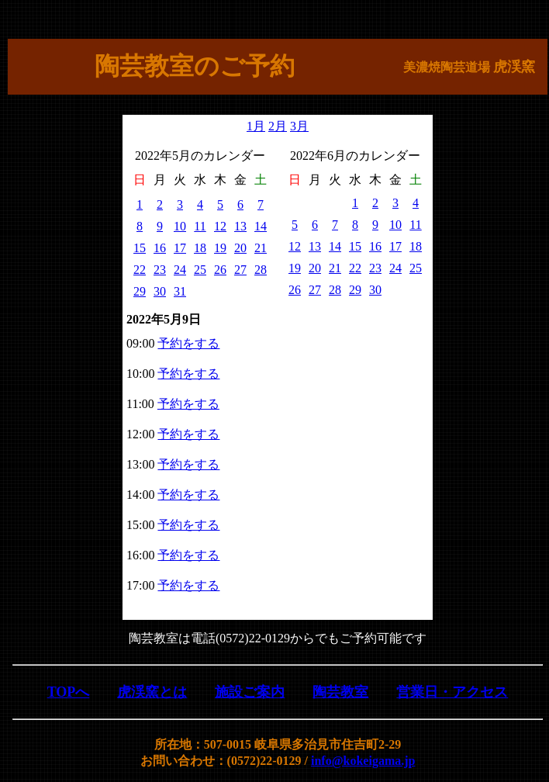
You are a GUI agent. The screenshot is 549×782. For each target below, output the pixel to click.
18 (200, 247)
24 (180, 269)
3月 (299, 126)
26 (220, 269)
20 (240, 247)
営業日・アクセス (452, 692)
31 (180, 291)
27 (240, 269)
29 (139, 291)
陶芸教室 (340, 692)
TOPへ (68, 692)
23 (160, 269)
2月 (277, 126)
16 (160, 247)
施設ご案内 (250, 692)
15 (139, 247)
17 (180, 247)
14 (260, 226)
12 (220, 226)
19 (220, 247)
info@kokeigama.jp (363, 760)
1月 (256, 126)
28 (260, 269)
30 (160, 291)
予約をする (188, 343)
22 (139, 269)
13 (240, 226)
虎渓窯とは (152, 692)
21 (260, 247)
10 (180, 226)
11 (199, 226)
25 (200, 269)
